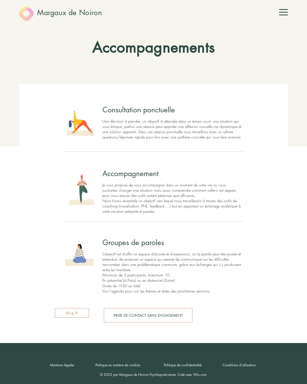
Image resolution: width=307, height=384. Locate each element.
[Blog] (72, 313)
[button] (283, 12)
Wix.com (200, 374)
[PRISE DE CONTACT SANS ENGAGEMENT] (148, 315)
